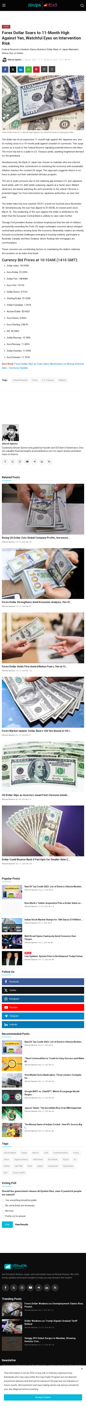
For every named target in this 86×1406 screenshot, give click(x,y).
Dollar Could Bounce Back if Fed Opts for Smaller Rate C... (36, 859)
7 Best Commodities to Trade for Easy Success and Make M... (54, 1060)
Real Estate (68, 1166)
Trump (76, 1153)
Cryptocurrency (21, 1159)
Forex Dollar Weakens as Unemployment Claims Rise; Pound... (54, 1305)
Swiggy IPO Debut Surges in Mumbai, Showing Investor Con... (50, 1340)
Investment (53, 1166)
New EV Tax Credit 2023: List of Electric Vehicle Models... (54, 886)
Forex (34, 380)
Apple (40, 1166)
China (6, 1159)
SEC (5, 1173)
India (30, 1166)
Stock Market (10, 1153)
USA (46, 1153)
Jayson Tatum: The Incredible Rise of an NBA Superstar (53, 1108)
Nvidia (7, 1166)
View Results (21, 1224)
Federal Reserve (20, 380)
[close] (81, 1368)
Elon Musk (52, 1159)
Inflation (62, 380)
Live (27, 953)
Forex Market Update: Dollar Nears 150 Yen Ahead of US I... (36, 730)
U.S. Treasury (48, 380)
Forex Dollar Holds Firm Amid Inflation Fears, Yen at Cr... (35, 666)
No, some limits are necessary (20, 1205)
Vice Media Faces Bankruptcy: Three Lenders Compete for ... (53, 1076)
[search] (82, 5)
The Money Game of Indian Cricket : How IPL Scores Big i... (53, 1126)
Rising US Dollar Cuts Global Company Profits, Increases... (36, 537)
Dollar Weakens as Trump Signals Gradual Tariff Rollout (51, 1322)
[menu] (4, 5)
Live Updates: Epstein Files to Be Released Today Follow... (54, 956)
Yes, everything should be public (21, 1200)
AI (75, 1159)
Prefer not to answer (15, 1216)
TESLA (66, 1159)
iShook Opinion (10, 443)
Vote (7, 1224)
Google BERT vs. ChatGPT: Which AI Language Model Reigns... (52, 1093)
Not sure (9, 1211)
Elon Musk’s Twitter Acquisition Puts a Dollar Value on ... (54, 903)
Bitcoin (35, 1153)
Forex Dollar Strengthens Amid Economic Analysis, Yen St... (37, 602)
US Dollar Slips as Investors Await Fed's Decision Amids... (35, 795)
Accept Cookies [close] (43, 1397)
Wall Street (38, 1159)
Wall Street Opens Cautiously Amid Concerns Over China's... (50, 938)
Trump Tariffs (19, 1173)
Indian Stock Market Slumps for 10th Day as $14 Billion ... (54, 919)
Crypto (24, 1153)
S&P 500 (18, 1166)
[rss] (55, 1287)
